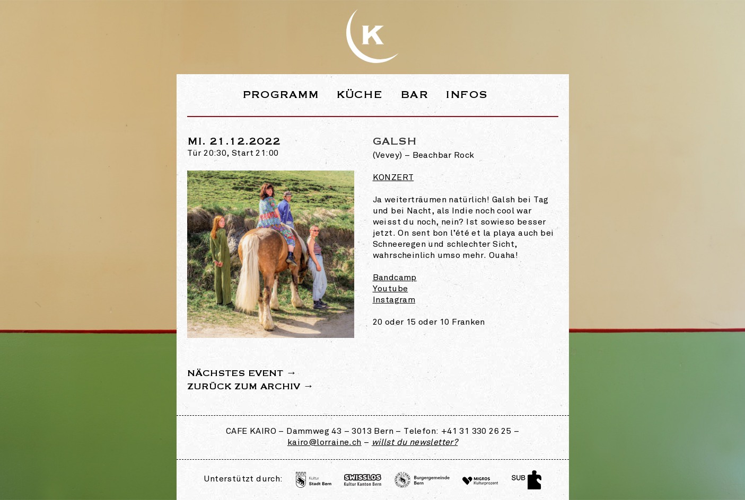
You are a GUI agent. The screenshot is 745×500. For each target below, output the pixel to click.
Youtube (390, 289)
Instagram (394, 300)
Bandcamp (395, 278)
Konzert (393, 178)
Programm (280, 94)
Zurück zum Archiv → (250, 386)
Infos (466, 94)
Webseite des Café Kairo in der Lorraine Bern (372, 36)
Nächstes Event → (242, 373)
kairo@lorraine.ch (324, 443)
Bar (414, 94)
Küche (359, 94)
